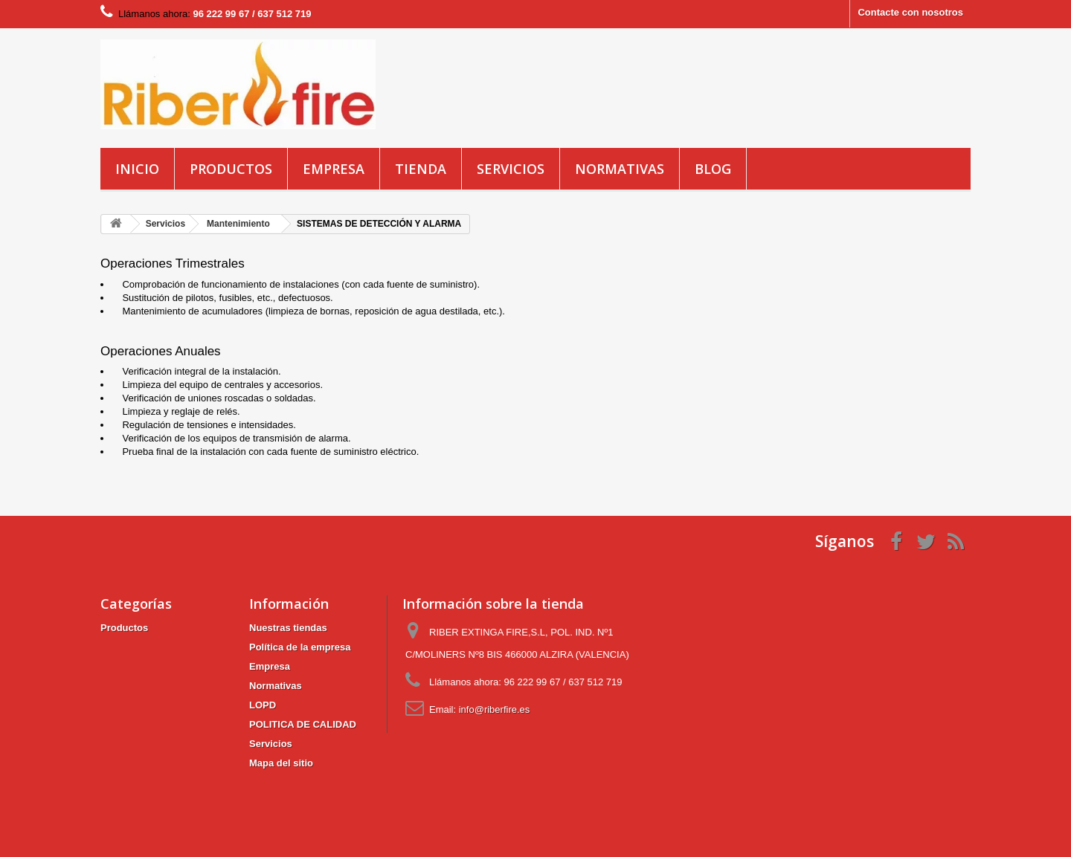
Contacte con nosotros (910, 12)
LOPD (262, 705)
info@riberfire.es (494, 709)
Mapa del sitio (281, 763)
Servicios (510, 169)
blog (713, 169)
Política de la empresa (300, 647)
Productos (231, 169)
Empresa (333, 169)
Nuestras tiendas (288, 627)
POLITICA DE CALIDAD (302, 724)
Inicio (137, 169)
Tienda (420, 169)
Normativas (619, 169)
